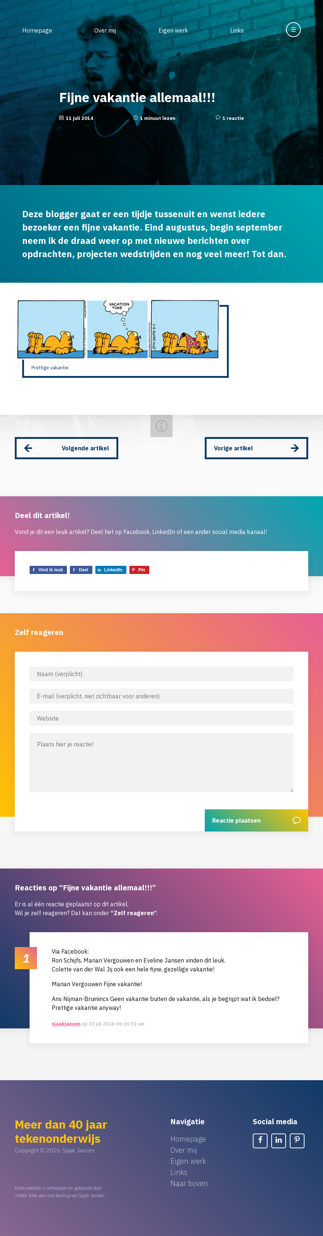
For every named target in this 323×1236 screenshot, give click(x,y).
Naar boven (189, 1183)
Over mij (105, 30)
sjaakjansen (66, 1024)
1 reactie (233, 118)
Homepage (37, 30)
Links (237, 30)
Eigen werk (173, 30)
